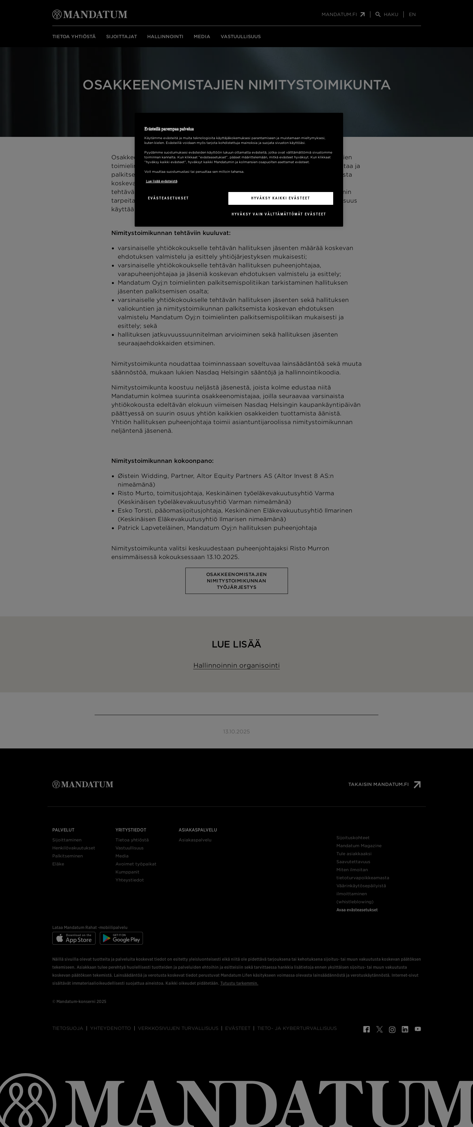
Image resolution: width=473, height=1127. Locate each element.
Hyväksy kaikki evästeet (280, 198)
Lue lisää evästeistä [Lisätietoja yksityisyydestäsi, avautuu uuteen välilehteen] (161, 181)
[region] (239, 170)
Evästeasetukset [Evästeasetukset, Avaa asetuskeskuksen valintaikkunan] (168, 198)
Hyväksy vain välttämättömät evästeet (279, 214)
